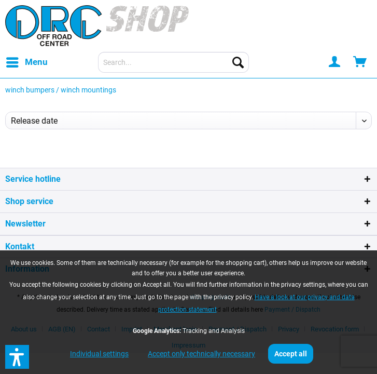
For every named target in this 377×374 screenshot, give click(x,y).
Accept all (290, 354)
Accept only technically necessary (201, 354)
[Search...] (173, 62)
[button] (17, 357)
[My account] (335, 62)
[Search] (238, 62)
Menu (27, 60)
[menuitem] (26, 62)
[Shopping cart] (360, 62)
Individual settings (99, 354)
